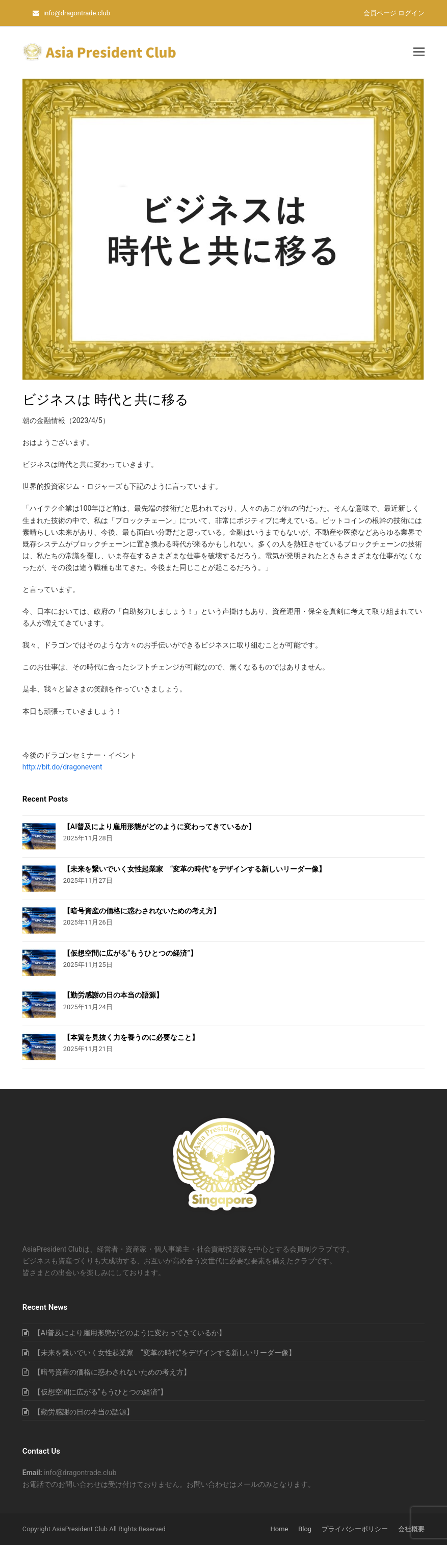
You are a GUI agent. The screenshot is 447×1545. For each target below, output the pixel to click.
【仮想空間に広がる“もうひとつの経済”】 (130, 953)
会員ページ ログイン (394, 13)
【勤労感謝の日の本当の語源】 (113, 995)
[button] (419, 52)
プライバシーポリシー (355, 1529)
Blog (304, 1529)
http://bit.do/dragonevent (62, 767)
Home (279, 1529)
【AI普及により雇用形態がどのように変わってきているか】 (159, 827)
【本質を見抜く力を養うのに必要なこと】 (131, 1037)
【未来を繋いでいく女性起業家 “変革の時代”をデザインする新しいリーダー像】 (194, 869)
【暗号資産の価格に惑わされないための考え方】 (141, 911)
